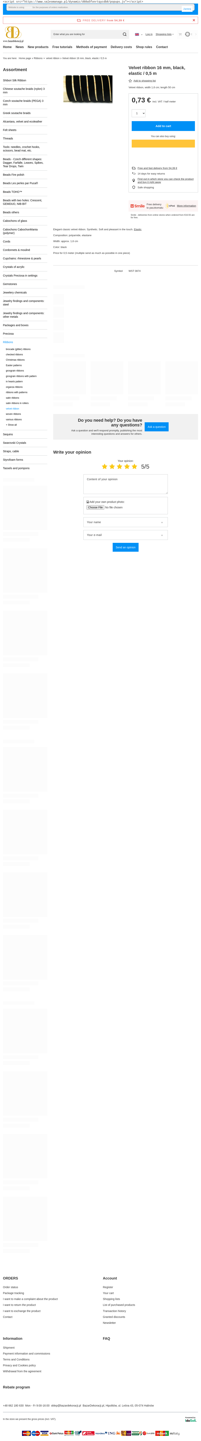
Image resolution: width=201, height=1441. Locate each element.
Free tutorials (62, 47)
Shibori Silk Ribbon (14, 80)
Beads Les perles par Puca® (20, 183)
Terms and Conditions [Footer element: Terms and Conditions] (16, 1359)
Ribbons (38, 58)
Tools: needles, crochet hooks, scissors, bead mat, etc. (21, 148)
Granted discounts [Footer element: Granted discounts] (114, 1316)
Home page (25, 58)
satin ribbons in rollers (17, 403)
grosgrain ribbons (15, 370)
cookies (28, 7)
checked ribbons (14, 354)
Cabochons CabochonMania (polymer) (20, 231)
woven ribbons (13, 414)
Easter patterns (14, 365)
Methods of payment (91, 47)
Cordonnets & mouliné (16, 250)
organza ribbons (14, 387)
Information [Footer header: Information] (12, 1339)
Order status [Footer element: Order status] (10, 1287)
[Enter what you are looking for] (90, 34)
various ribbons (14, 419)
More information (186, 205)
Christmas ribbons (15, 359)
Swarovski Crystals (14, 442)
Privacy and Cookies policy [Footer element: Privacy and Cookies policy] (19, 1365)
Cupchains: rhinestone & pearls (22, 258)
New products (38, 47)
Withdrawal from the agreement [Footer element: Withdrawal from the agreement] (22, 1371)
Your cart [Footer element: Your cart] (108, 1293)
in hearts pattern (14, 381)
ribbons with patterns (16, 392)
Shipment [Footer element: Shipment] (9, 1347)
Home (7, 47)
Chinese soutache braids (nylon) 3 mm (24, 90)
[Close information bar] (194, 20)
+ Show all (11, 424)
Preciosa (8, 333)
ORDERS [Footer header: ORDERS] (10, 1278)
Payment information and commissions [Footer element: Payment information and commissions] (26, 1353)
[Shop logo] (13, 34)
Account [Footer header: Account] (110, 1278)
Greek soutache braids (17, 113)
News (20, 47)
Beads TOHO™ (12, 191)
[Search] (124, 34)
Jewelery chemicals (15, 292)
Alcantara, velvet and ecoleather (22, 121)
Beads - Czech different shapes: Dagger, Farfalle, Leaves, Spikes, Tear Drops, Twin (23, 163)
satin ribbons (12, 397)
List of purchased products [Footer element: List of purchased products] (119, 1304)
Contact (162, 47)
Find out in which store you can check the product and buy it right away (166, 180)
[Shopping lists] (165, 34)
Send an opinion (125, 547)
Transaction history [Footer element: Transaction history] (114, 1311)
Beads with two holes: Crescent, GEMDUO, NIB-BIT (22, 202)
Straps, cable (11, 451)
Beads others (11, 212)
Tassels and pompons (16, 468)
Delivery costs (121, 47)
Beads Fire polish (13, 174)
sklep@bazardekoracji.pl (66, 1405)
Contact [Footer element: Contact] (7, 1316)
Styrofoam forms (13, 459)
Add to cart (163, 126)
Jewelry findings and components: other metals (23, 315)
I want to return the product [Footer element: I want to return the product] (19, 1304)
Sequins (8, 434)
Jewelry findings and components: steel (23, 302)
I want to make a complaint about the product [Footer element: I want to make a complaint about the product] (30, 1299)
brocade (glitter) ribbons (18, 349)
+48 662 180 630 (13, 1405)
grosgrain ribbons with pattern (21, 376)
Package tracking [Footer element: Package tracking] (13, 1293)
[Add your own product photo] (113, 507)
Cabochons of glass (15, 220)
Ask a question (157, 426)
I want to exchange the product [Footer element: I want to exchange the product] (21, 1311)
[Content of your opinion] (125, 484)
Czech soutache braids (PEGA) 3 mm (23, 102)
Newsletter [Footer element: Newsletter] (109, 1322)
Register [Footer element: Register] (108, 1287)
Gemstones (10, 284)
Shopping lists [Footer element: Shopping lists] (111, 1299)
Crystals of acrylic (14, 266)
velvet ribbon (52, 58)
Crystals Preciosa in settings (20, 275)
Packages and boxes (15, 325)
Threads (8, 138)
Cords (6, 241)
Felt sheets (9, 130)
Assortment (15, 69)
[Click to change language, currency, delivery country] (139, 34)
